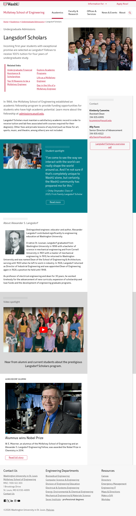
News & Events (109, 13)
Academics (57, 13)
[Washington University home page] (11, 4)
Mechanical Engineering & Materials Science (68, 496)
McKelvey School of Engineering (23, 12)
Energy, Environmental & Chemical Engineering (69, 492)
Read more (55, 202)
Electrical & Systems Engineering (62, 488)
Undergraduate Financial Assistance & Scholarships (19, 73)
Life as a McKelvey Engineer (46, 79)
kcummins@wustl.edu (100, 121)
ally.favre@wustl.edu (100, 137)
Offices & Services (91, 13)
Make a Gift (107, 496)
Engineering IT (108, 488)
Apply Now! (122, 4)
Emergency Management (113, 484)
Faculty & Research (73, 13)
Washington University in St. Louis (20, 476)
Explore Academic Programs (46, 72)
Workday (105, 500)
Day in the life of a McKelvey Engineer (46, 87)
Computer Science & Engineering (62, 480)
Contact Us (9, 494)
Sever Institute (53, 500)
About (122, 13)
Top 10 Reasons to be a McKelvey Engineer (18, 83)
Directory (106, 480)
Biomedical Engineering (58, 476)
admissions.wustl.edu (31, 113)
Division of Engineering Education (63, 484)
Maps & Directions (110, 492)
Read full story (16, 458)
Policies (50, 510)
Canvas (105, 476)
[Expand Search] (130, 12)
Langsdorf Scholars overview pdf (110, 146)
